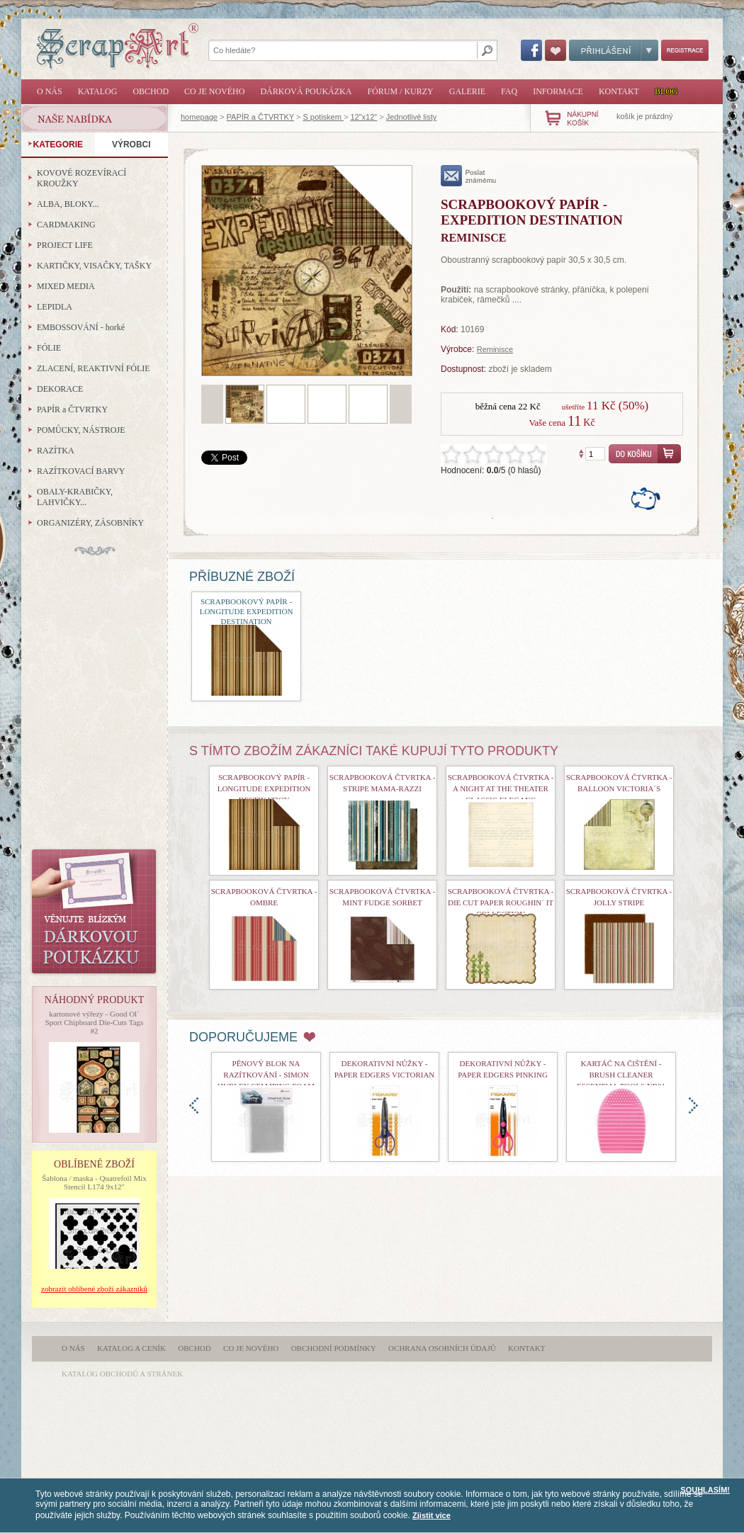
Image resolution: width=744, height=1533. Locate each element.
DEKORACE (60, 389)
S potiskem (323, 117)
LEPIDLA (54, 307)
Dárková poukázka (305, 91)
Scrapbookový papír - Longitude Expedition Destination (246, 611)
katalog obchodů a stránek (122, 1373)
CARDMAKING (66, 225)
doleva (193, 1105)
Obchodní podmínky (333, 1348)
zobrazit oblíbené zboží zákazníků (94, 1288)
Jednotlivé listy (411, 117)
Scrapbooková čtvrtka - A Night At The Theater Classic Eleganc (501, 788)
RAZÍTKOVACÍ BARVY (81, 471)
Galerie (467, 91)
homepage (199, 117)
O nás (49, 91)
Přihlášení (613, 50)
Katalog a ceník (131, 1348)
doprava (693, 1105)
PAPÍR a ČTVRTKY (260, 117)
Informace (558, 91)
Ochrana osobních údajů (442, 1348)
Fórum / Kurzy (400, 91)
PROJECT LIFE (65, 245)
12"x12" (363, 117)
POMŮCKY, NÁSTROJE (81, 430)
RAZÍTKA (55, 451)
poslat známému (469, 175)
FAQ (509, 91)
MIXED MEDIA (66, 286)
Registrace (685, 50)
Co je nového (214, 91)
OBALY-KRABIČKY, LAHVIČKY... (75, 497)
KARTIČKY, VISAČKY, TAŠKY (94, 266)
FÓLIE (49, 348)
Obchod (151, 91)
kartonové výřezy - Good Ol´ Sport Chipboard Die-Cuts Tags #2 (94, 1022)
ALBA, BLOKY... (67, 204)
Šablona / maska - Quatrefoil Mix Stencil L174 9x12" (94, 1182)
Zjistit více (431, 1515)
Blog (666, 91)
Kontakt (619, 91)
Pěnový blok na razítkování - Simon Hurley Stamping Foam (266, 1074)
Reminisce (495, 349)
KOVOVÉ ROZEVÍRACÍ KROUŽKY (81, 178)
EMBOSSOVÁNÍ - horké (81, 327)
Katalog (98, 91)
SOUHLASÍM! (705, 1490)
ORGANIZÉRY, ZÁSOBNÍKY (90, 523)
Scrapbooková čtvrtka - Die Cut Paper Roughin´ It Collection (501, 902)
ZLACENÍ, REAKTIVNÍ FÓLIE (93, 368)
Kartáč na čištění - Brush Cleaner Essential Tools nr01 (621, 1074)
